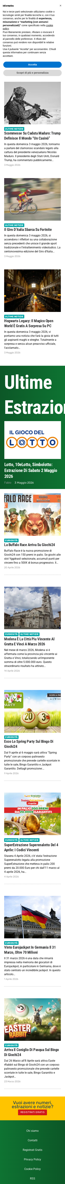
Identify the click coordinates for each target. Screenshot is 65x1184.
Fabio (7, 482)
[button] (60, 5)
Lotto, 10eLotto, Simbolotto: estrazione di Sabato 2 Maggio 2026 (30, 470)
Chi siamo (32, 1130)
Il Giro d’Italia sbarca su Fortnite (28, 229)
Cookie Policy (32, 1169)
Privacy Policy (32, 1159)
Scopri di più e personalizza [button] (32, 72)
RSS (32, 1178)
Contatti (32, 1140)
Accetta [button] (32, 64)
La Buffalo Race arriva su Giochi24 (29, 544)
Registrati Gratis (32, 1150)
